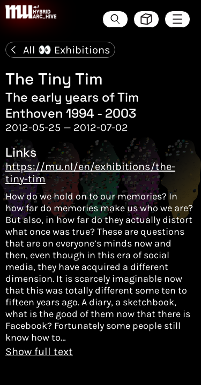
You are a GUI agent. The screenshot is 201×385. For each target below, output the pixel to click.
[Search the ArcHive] (115, 19)
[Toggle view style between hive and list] (146, 19)
